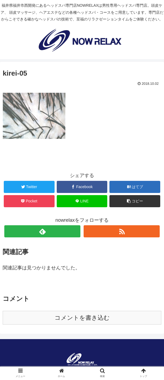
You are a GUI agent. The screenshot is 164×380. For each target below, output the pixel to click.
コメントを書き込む (82, 317)
